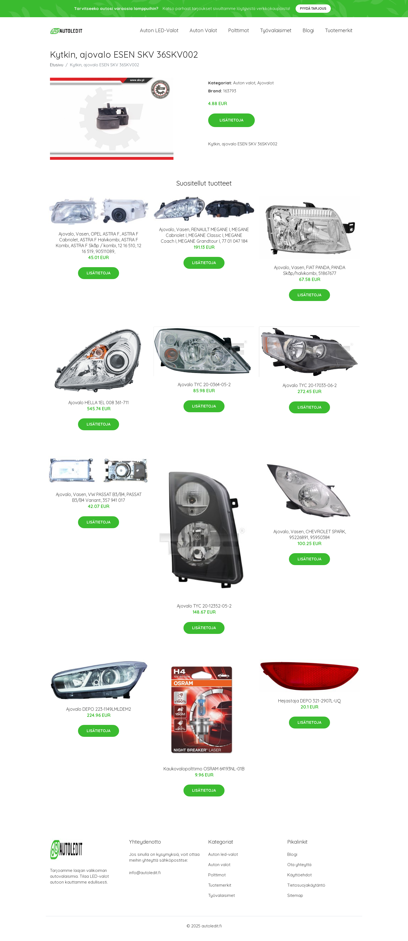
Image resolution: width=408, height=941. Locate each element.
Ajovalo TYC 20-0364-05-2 (204, 390)
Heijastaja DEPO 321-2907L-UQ (309, 706)
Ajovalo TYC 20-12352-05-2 (204, 611)
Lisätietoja (231, 125)
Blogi (308, 33)
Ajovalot (265, 88)
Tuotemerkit (338, 33)
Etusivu (56, 70)
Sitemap (295, 901)
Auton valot (203, 33)
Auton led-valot (223, 859)
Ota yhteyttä (299, 870)
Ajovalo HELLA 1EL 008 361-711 (98, 408)
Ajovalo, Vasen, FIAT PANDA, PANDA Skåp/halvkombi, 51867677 (309, 276)
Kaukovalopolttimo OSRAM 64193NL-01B (204, 774)
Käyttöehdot (299, 880)
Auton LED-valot (159, 33)
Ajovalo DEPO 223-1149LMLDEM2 (98, 714)
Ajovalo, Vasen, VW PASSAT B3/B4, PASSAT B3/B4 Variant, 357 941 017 (99, 503)
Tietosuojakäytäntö (306, 890)
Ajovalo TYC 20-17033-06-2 (310, 391)
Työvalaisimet (275, 33)
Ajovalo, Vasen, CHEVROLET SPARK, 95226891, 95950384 (309, 540)
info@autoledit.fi (145, 878)
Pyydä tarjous (313, 8)
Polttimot (238, 33)
